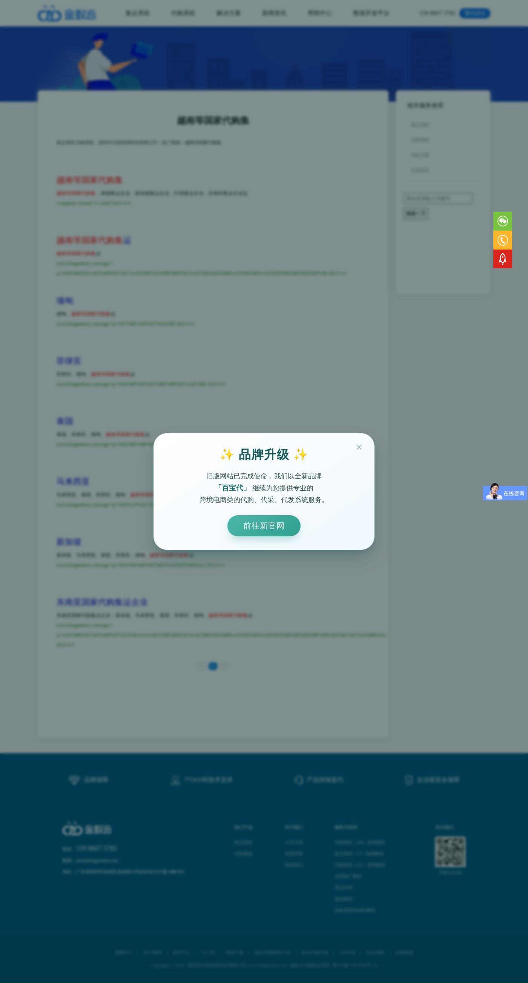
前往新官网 (264, 525)
